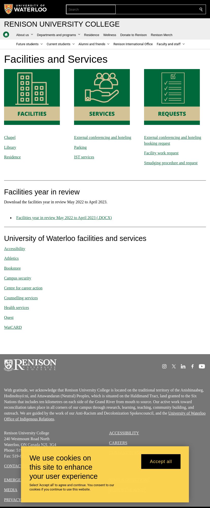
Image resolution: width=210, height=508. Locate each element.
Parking (80, 147)
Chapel (9, 137)
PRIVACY (12, 499)
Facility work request (161, 153)
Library (10, 147)
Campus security (17, 278)
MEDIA (10, 489)
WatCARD (13, 327)
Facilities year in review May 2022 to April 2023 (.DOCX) (64, 218)
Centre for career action (23, 288)
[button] (24, 35)
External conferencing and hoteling (102, 137)
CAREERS (118, 443)
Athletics (11, 258)
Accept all (161, 461)
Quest (8, 317)
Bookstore (12, 268)
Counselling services (21, 298)
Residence (12, 157)
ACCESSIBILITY (124, 433)
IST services (84, 157)
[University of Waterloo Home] (25, 9)
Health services (16, 307)
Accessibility (14, 248)
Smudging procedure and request (171, 163)
